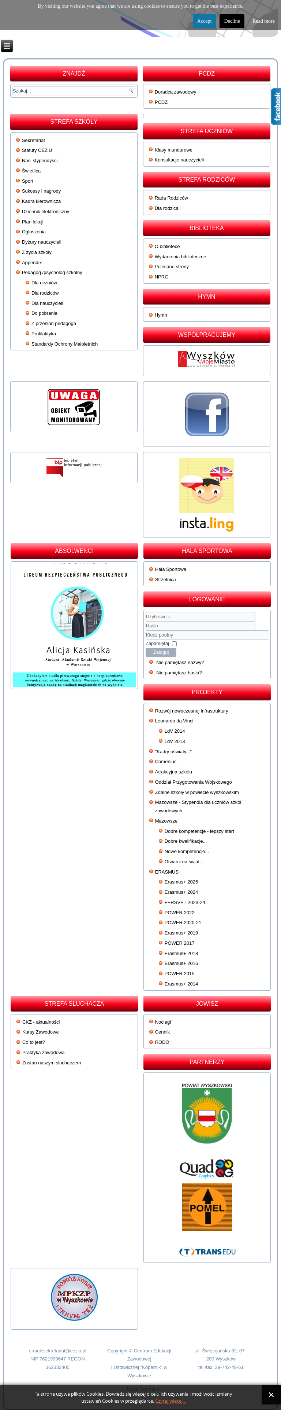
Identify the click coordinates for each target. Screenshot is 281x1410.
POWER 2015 (180, 973)
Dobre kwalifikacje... (186, 841)
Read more (263, 21)
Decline (232, 21)
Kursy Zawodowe (40, 1032)
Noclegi (163, 1022)
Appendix (32, 262)
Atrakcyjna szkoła (173, 772)
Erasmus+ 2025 (181, 882)
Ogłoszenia (34, 231)
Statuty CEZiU (37, 150)
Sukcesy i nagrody (41, 191)
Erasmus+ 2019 (181, 933)
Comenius (166, 761)
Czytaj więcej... (170, 1401)
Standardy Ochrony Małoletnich (64, 344)
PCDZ (161, 102)
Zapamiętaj (157, 643)
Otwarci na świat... (184, 861)
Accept (204, 21)
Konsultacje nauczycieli (179, 160)
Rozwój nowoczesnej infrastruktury (191, 711)
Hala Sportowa (170, 569)
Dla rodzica (167, 208)
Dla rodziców (45, 293)
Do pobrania (44, 313)
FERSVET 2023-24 (185, 902)
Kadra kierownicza (41, 201)
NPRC (161, 277)
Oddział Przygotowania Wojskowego (193, 782)
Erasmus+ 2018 (181, 953)
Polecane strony (172, 266)
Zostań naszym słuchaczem (51, 1062)
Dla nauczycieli (47, 303)
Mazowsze (166, 821)
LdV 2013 (175, 741)
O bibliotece (167, 246)
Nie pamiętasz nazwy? (180, 662)
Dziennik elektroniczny (45, 211)
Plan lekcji (33, 222)
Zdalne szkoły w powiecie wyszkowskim (197, 792)
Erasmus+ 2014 (181, 984)
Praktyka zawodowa (43, 1052)
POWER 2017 (180, 943)
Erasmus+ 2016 (181, 963)
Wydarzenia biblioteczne (180, 256)
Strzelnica (165, 579)
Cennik (162, 1032)
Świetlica (31, 171)
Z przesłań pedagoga (53, 323)
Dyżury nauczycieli (41, 242)
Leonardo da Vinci (174, 721)
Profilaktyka (43, 333)
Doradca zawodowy (175, 92)
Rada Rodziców (171, 198)
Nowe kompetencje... (187, 851)
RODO (162, 1042)
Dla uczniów (44, 282)
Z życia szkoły (37, 252)
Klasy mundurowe (173, 150)
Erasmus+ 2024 (181, 892)
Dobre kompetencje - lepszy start (199, 831)
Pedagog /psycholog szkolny (52, 272)
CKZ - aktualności (41, 1022)
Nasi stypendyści (40, 160)
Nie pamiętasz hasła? (179, 672)
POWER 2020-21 (183, 922)
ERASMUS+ (168, 872)
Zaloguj (161, 652)
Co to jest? (33, 1042)
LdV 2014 (175, 731)
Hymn (161, 315)
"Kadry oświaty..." (173, 751)
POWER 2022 (180, 912)
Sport (27, 181)
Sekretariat (33, 140)
